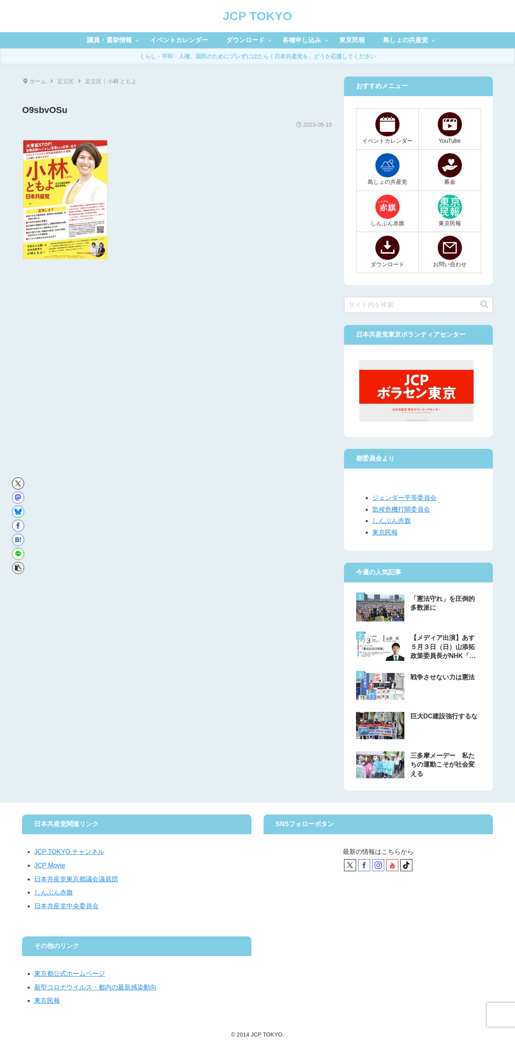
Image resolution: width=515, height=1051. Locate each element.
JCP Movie (49, 865)
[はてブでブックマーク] (18, 540)
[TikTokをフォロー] (406, 865)
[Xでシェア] (18, 483)
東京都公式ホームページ (69, 973)
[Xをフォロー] (350, 865)
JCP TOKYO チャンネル (69, 851)
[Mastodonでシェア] (18, 498)
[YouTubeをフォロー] (392, 865)
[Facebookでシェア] (18, 526)
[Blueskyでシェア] (18, 512)
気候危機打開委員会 (401, 509)
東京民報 (385, 532)
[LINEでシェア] (18, 554)
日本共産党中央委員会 (66, 906)
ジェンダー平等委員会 (404, 497)
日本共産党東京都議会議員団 (76, 879)
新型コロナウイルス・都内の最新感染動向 (95, 987)
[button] (18, 568)
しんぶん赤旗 (391, 520)
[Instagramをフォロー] (378, 865)
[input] (418, 305)
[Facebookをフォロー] (364, 865)
